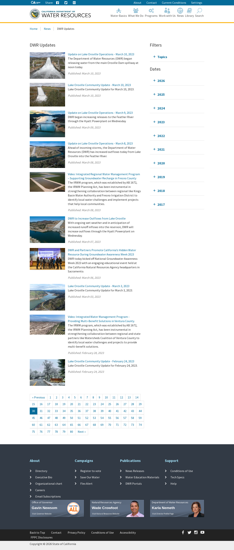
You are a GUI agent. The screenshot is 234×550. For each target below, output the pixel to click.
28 (132, 404)
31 (41, 411)
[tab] (177, 57)
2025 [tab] (161, 94)
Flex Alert (86, 483)
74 (140, 425)
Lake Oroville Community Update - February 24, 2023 (101, 361)
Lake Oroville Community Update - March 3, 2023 (98, 286)
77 (48, 431)
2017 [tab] (161, 204)
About (137, 2)
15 (33, 404)
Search (199, 13)
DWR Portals (133, 483)
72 (124, 425)
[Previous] (38, 397)
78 (56, 431)
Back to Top (37, 532)
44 (140, 411)
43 (132, 411)
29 (140, 404)
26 (117, 404)
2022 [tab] (161, 136)
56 (117, 418)
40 (109, 411)
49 (63, 418)
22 (86, 404)
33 (56, 411)
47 (48, 418)
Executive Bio (43, 477)
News (180, 13)
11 (113, 397)
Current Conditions (174, 2)
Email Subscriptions (48, 496)
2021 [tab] (161, 149)
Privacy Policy (76, 532)
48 (56, 418)
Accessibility (128, 532)
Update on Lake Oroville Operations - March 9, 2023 (100, 113)
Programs (151, 13)
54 (102, 418)
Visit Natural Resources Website (105, 513)
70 (109, 425)
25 (109, 404)
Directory (41, 471)
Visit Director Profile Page (163, 513)
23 (94, 404)
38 (94, 411)
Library (189, 13)
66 (79, 425)
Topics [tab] (162, 57)
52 (86, 418)
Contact (151, 2)
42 (124, 411)
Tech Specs (177, 477)
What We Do (136, 13)
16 (41, 404)
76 (41, 431)
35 (71, 411)
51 (79, 418)
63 (56, 425)
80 (71, 431)
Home (34, 29)
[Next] (81, 431)
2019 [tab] (161, 177)
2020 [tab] (161, 163)
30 (33, 411)
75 (33, 431)
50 (71, 418)
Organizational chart (48, 483)
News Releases (134, 471)
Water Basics (119, 13)
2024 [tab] (161, 108)
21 (79, 404)
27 (124, 404)
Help (173, 483)
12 (121, 397)
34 (63, 411)
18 (56, 404)
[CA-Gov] (35, 2)
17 (48, 404)
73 (132, 425)
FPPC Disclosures (42, 537)
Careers (40, 490)
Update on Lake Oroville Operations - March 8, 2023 (100, 143)
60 (33, 425)
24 (102, 404)
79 (63, 431)
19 (63, 404)
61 (41, 425)
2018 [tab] (161, 191)
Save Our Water (90, 477)
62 (48, 425)
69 (102, 425)
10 (106, 397)
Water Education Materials (142, 477)
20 (71, 404)
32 (48, 411)
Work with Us (167, 13)
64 (63, 425)
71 (117, 425)
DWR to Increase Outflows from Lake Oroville (97, 218)
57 (124, 418)
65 (71, 425)
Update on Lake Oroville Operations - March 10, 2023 (101, 54)
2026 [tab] (161, 81)
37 (86, 411)
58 (132, 418)
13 (129, 397)
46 (41, 418)
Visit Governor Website (41, 513)
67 (86, 425)
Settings (196, 2)
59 (140, 418)
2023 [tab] (161, 122)
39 (102, 411)
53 (94, 418)
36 (79, 411)
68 (94, 425)
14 (136, 397)
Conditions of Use (181, 471)
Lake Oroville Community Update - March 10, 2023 (99, 85)
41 (117, 411)
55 (109, 418)
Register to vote (90, 471)
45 (33, 418)
